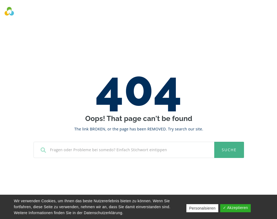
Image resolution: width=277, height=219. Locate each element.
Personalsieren (202, 208)
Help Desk (166, 12)
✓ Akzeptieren (235, 207)
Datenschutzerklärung (103, 213)
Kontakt (222, 12)
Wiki (187, 12)
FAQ (203, 12)
